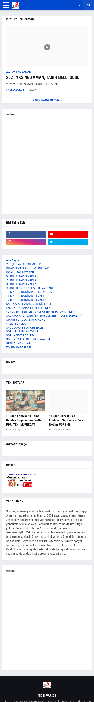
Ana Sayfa (12, 260)
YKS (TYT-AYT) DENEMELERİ (24, 264)
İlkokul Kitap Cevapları (20, 272)
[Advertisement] (47, 163)
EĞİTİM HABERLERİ (18, 347)
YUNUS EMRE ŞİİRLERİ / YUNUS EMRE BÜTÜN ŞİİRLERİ (40, 311)
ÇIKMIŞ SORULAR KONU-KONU (25, 319)
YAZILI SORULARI (17, 323)
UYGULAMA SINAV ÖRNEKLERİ (25, 327)
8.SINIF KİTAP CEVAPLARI (22, 284)
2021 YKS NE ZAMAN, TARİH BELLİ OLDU (43, 77)
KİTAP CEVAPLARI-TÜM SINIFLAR (27, 268)
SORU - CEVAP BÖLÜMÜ (21, 335)
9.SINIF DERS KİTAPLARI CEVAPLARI (29, 288)
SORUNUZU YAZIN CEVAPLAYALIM (28, 339)
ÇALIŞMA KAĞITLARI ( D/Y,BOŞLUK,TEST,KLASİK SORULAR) (44, 315)
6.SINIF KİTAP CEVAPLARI (22, 276)
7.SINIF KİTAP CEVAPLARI (22, 280)
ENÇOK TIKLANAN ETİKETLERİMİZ (28, 307)
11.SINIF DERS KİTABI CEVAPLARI (27, 296)
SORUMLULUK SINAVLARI (22, 331)
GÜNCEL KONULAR (18, 343)
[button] (6, 5)
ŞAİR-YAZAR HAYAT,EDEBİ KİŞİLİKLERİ (30, 303)
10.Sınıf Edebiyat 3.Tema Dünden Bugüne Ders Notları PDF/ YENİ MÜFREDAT (24, 420)
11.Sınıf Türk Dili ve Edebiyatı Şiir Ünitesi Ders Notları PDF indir (66, 420)
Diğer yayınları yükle (47, 99)
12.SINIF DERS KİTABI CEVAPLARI (27, 300)
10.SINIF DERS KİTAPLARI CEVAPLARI (30, 291)
